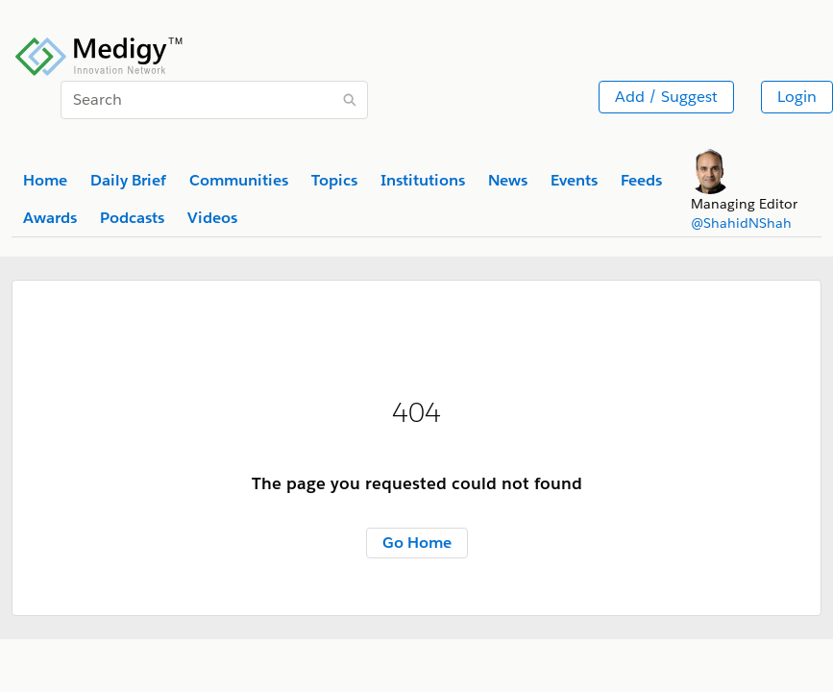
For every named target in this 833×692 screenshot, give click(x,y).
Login (797, 96)
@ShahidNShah (741, 223)
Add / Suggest (666, 96)
